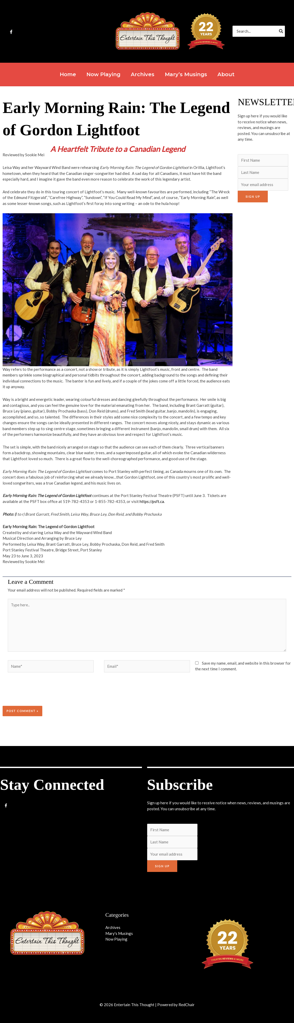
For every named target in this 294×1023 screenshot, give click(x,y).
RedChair (187, 1004)
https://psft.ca (152, 501)
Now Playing (116, 939)
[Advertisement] (264, 285)
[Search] (281, 31)
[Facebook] (11, 32)
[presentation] (38, 693)
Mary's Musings (119, 933)
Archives (112, 927)
